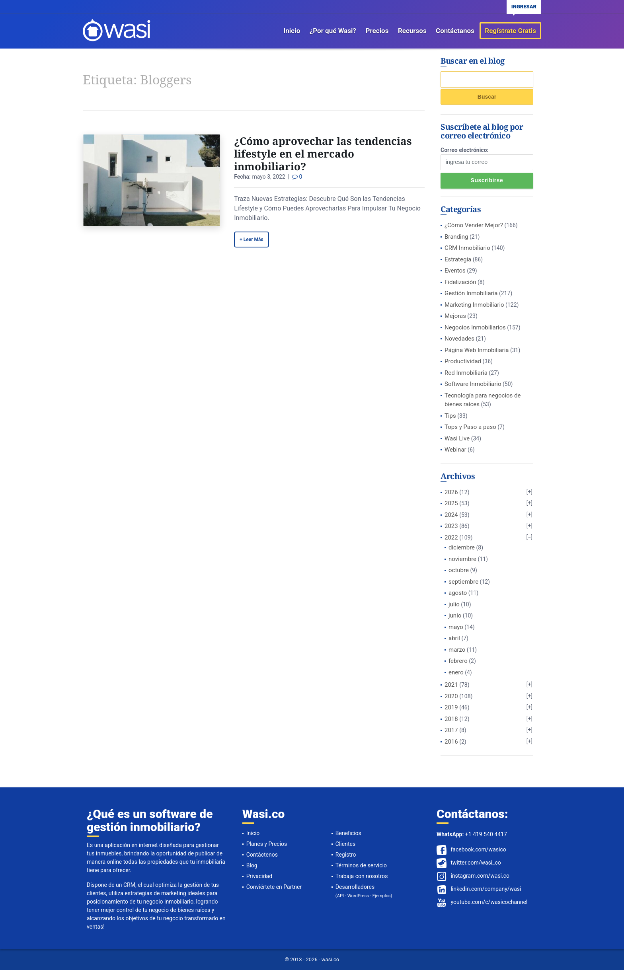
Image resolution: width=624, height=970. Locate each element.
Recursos (412, 31)
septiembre (463, 581)
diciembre (461, 547)
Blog (251, 865)
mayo (455, 627)
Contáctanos (455, 31)
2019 (451, 707)
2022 (451, 537)
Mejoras (455, 315)
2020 (451, 696)
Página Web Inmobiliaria (477, 350)
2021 (451, 684)
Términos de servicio (361, 865)
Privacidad (259, 876)
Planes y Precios (266, 844)
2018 (451, 719)
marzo (456, 649)
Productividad (463, 361)
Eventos (455, 270)
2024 (451, 514)
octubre (458, 570)
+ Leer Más (251, 239)
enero (456, 672)
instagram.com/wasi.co (479, 876)
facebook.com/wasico (478, 849)
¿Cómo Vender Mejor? (474, 225)
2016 (451, 741)
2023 (451, 526)
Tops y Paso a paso (470, 426)
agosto (457, 592)
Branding (456, 236)
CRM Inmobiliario (467, 247)
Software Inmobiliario (473, 384)
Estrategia (458, 259)
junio (454, 615)
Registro (345, 854)
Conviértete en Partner (274, 887)
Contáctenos (262, 854)
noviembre (462, 559)
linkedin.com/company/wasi (485, 889)
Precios (377, 31)
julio (454, 604)
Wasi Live (457, 438)
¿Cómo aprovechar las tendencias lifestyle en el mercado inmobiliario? (323, 153)
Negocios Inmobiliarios (475, 327)
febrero (458, 660)
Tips (450, 415)
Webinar (455, 449)
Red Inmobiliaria (466, 372)
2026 (451, 492)
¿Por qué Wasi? (333, 31)
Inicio (291, 31)
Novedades (459, 338)
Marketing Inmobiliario (474, 304)
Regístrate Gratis (510, 31)
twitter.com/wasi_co (475, 862)
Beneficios (348, 833)
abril (454, 638)
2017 (451, 730)
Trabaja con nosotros (361, 876)
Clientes (345, 844)
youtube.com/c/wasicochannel (488, 902)
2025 (451, 503)
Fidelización (460, 282)
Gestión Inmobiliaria (471, 293)
